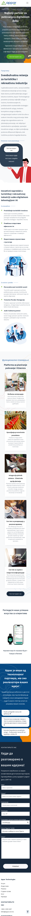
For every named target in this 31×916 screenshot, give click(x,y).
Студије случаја (6, 891)
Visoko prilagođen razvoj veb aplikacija (12, 713)
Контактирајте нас (15, 57)
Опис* (3, 837)
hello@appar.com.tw (7, 912)
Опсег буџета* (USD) (7, 828)
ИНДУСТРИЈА (5, 9)
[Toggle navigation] (27, 2)
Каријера (4, 897)
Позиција (4, 811)
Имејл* (3, 793)
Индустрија (5, 886)
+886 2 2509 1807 (6, 909)
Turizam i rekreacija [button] (16, 9)
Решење (3, 889)
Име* (3, 785)
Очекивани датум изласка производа (13, 819)
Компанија (4, 802)
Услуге (3, 883)
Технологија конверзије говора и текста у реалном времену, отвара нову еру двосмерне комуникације (15, 722)
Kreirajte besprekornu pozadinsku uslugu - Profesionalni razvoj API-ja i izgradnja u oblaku (15, 732)
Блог (2, 894)
